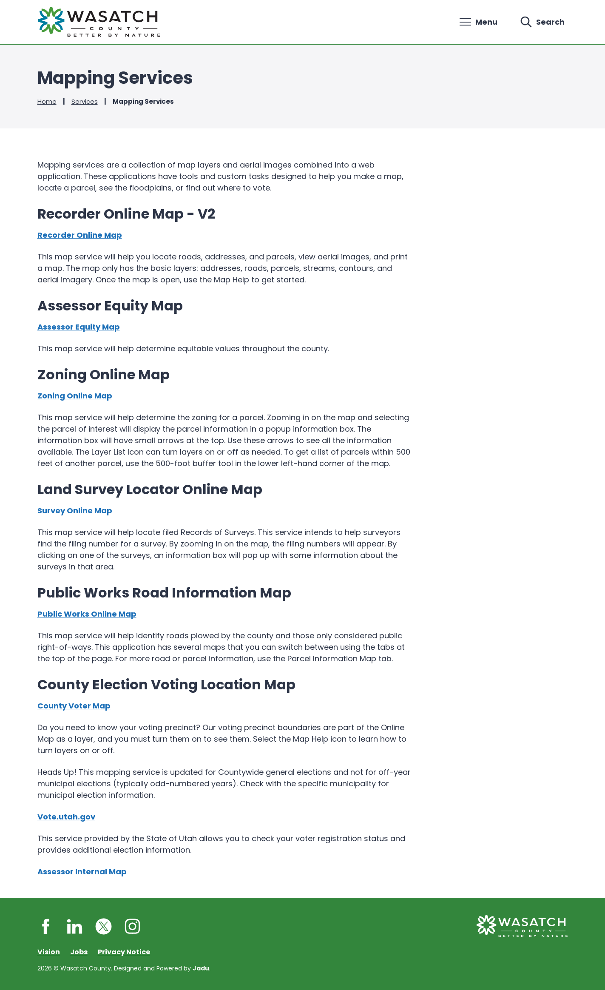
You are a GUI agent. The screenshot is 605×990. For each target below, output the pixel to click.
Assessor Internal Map (82, 871)
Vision (48, 952)
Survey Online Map (74, 510)
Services (84, 101)
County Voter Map (74, 705)
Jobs (79, 952)
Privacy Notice (124, 952)
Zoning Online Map (74, 395)
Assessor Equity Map (78, 326)
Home (47, 101)
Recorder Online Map (79, 235)
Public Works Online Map (86, 614)
